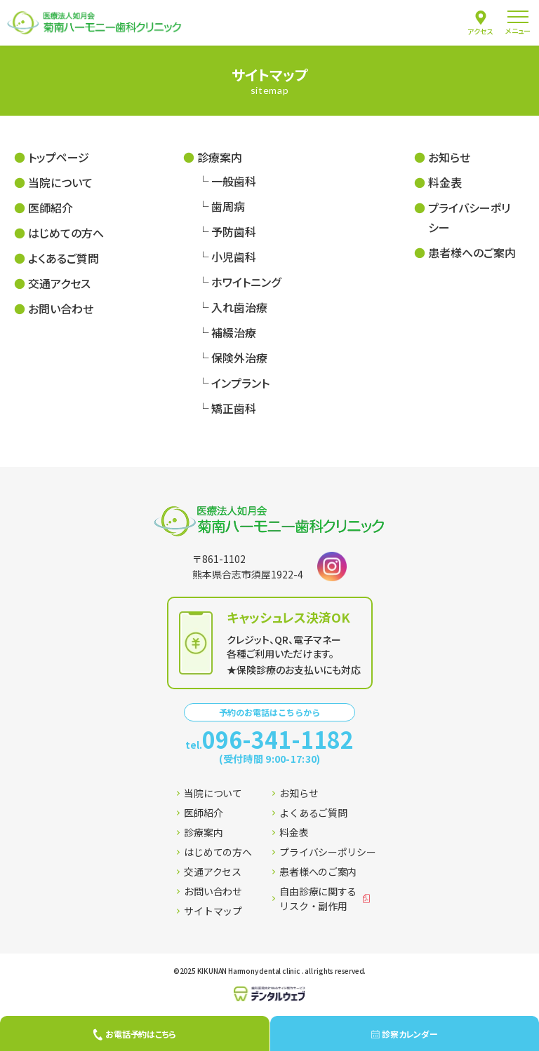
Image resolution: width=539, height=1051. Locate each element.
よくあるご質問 (63, 258)
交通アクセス (59, 283)
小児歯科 (233, 256)
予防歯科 (233, 231)
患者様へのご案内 (472, 252)
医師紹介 (50, 207)
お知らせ (449, 157)
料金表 (445, 182)
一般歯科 (233, 180)
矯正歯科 (233, 408)
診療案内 (219, 157)
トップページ (58, 157)
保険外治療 (239, 357)
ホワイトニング (246, 281)
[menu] (518, 23)
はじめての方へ (66, 232)
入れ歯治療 (239, 307)
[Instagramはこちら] (332, 566)
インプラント (240, 382)
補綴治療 (233, 332)
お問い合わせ (60, 308)
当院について (60, 182)
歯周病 (228, 206)
